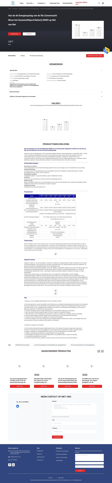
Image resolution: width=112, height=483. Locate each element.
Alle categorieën (59, 460)
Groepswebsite (67, 3)
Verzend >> (80, 470)
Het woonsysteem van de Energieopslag (29, 8)
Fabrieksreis (39, 454)
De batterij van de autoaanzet (62, 451)
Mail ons (29, 34)
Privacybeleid (61, 477)
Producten (15, 8)
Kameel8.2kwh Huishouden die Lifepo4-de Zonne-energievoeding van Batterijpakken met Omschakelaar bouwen (43, 382)
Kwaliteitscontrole (41, 457)
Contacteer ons (40, 460)
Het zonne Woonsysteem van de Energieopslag (82, 345)
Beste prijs (15, 34)
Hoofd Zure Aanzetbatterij (61, 454)
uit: (53, 420)
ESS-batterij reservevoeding (22, 345)
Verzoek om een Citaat (95, 55)
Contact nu (57, 437)
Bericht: (55, 401)
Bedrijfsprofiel (40, 450)
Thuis (9, 8)
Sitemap (50, 477)
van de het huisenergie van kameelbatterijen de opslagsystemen (50, 345)
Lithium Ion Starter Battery (61, 457)
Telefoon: (55, 428)
